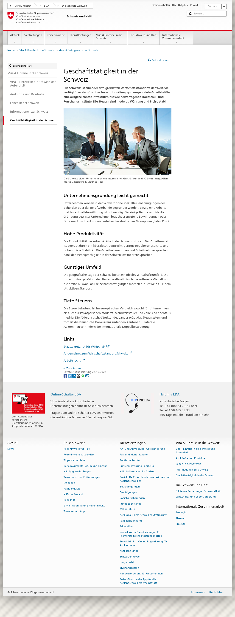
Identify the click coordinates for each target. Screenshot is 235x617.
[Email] (87, 375)
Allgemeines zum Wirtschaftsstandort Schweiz (98, 353)
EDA (46, 5)
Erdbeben (69, 483)
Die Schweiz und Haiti (143, 38)
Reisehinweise (56, 38)
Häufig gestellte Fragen (77, 471)
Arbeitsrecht (74, 360)
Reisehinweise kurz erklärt (79, 454)
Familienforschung (131, 520)
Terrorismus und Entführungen (82, 477)
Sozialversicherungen (132, 498)
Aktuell (15, 38)
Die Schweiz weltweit (74, 5)
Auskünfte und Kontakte (190, 458)
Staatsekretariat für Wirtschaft (86, 346)
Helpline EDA (169, 394)
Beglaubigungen (130, 486)
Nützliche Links (129, 550)
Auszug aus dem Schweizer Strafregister (143, 515)
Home (10, 50)
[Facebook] (66, 375)
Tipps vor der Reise (74, 460)
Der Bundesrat (22, 5)
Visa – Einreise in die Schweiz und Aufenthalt (195, 451)
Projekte (180, 523)
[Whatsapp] (83, 375)
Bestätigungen (128, 492)
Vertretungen (33, 38)
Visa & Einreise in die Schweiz (110, 38)
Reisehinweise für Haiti (77, 449)
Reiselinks (69, 500)
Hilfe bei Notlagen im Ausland (137, 471)
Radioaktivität (72, 488)
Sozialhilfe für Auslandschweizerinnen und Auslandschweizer (145, 479)
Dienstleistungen (81, 38)
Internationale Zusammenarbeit (176, 38)
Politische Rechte (130, 460)
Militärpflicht (127, 509)
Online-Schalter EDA (65, 394)
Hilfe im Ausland (73, 494)
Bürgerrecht (127, 562)
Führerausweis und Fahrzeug (137, 466)
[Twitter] (70, 375)
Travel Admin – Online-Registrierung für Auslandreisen (143, 543)
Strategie (181, 512)
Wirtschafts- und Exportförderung (196, 496)
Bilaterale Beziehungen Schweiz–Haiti (198, 491)
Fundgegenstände (130, 503)
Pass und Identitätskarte (134, 454)
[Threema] (79, 375)
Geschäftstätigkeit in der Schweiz (195, 475)
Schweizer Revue (130, 556)
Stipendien (126, 526)
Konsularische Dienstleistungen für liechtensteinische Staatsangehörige (141, 534)
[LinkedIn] (74, 375)
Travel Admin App (74, 511)
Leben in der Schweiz (188, 464)
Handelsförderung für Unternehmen (141, 573)
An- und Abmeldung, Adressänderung (142, 449)
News (10, 449)
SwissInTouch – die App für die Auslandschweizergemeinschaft (138, 581)
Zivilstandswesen (129, 568)
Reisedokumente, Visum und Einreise (85, 466)
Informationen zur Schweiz (192, 469)
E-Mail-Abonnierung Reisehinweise (84, 505)
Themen (180, 518)
